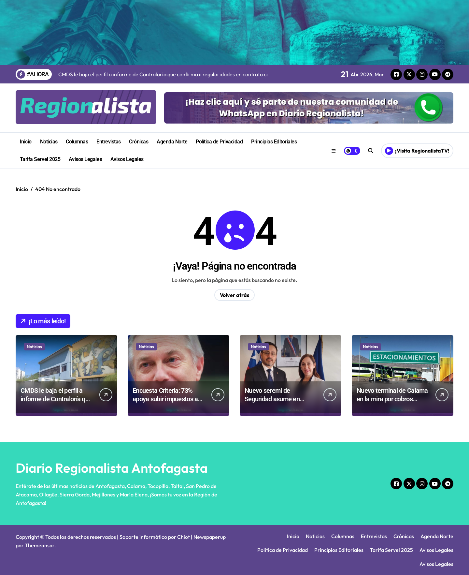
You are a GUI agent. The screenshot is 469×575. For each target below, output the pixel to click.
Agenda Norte (172, 142)
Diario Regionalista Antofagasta (112, 468)
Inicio (26, 142)
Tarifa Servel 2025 (40, 159)
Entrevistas (108, 142)
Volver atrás (234, 295)
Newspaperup (209, 537)
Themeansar (39, 545)
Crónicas (138, 142)
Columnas (77, 142)
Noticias (49, 142)
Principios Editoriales (274, 142)
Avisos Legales (85, 159)
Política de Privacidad (219, 142)
